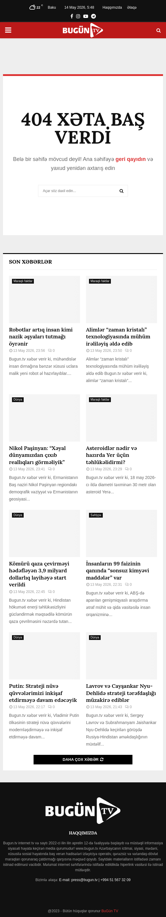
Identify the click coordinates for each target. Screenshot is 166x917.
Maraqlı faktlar (22, 281)
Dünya (17, 399)
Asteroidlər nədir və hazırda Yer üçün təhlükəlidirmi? (111, 455)
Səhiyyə (95, 515)
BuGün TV (109, 911)
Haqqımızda (112, 7)
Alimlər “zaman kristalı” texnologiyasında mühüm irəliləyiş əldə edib (118, 336)
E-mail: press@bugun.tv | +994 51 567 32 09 (94, 880)
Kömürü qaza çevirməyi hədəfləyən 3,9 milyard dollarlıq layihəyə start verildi (39, 574)
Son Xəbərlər (30, 261)
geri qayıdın (131, 159)
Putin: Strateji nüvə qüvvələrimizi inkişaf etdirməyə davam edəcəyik (43, 692)
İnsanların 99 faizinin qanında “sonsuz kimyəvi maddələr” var (117, 570)
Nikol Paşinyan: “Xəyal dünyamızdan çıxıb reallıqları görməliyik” (37, 455)
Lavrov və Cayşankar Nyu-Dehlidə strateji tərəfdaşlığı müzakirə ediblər (121, 692)
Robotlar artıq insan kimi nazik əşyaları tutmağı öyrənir (41, 336)
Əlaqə (132, 7)
